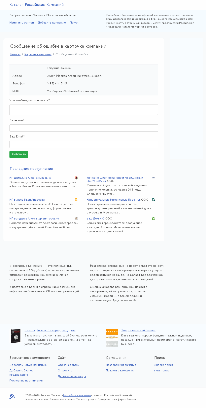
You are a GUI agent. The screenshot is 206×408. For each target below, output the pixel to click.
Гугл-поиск (161, 370)
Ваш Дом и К (95, 218)
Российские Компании (77, 395)
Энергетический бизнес (138, 330)
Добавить (19, 154)
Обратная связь (68, 365)
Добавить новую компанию (28, 365)
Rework (30, 330)
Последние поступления (26, 380)
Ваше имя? (16, 120)
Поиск (74, 22)
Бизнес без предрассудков (56, 330)
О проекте (65, 370)
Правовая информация (121, 365)
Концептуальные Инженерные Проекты (113, 199)
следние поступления (31, 169)
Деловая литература (72, 376)
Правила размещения (120, 370)
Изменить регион (21, 22)
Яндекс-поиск (163, 365)
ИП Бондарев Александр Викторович (34, 218)
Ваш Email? (17, 136)
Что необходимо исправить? (29, 100)
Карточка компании (38, 54)
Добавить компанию (52, 22)
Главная (15, 54)
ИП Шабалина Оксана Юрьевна (30, 177)
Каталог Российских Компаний (36, 5)
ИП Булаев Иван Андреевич (27, 199)
